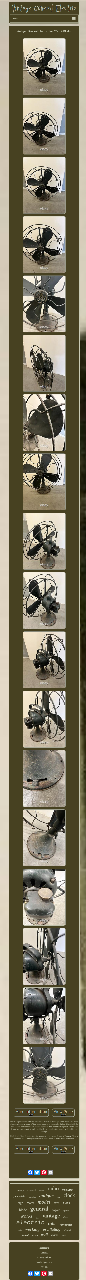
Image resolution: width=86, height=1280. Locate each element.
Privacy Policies (44, 1257)
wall (44, 1234)
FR (46, 1267)
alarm (54, 1235)
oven (56, 1203)
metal (64, 1235)
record (41, 1191)
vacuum (67, 1190)
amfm (19, 1230)
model (44, 1202)
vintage (51, 1216)
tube (52, 1223)
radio (53, 1188)
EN (42, 1267)
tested (25, 1235)
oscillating (51, 1229)
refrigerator (66, 1224)
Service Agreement (44, 1262)
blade (23, 1210)
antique (46, 1195)
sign (20, 1203)
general (39, 1208)
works (26, 1216)
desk (65, 1217)
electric (30, 1222)
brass (67, 1229)
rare (66, 1202)
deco (58, 1197)
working (32, 1229)
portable (19, 1196)
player (56, 1210)
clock (69, 1195)
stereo (35, 1235)
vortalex (32, 1197)
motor (30, 1203)
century (20, 1190)
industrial (31, 1190)
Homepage (44, 1247)
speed (66, 1210)
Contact (44, 1252)
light (37, 1218)
